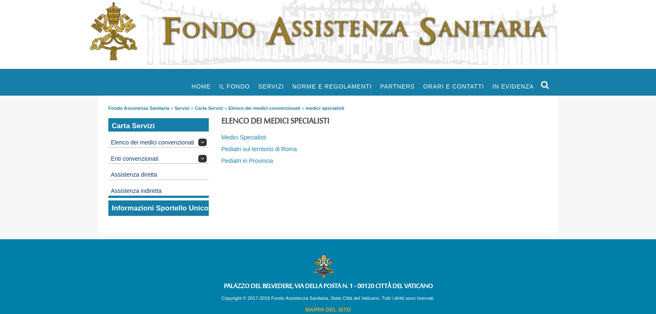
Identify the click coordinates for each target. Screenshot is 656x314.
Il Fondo (234, 86)
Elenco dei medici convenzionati (264, 108)
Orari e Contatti (453, 86)
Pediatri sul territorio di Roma (259, 149)
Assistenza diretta (134, 174)
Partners (397, 86)
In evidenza (513, 86)
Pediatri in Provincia (247, 160)
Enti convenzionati (135, 158)
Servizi (271, 86)
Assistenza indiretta (136, 190)
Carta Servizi (209, 108)
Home (201, 86)
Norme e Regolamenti (332, 86)
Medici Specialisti (243, 137)
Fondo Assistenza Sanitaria (138, 108)
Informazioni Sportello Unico (160, 208)
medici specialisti (325, 108)
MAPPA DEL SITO (328, 309)
